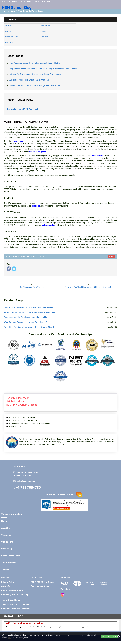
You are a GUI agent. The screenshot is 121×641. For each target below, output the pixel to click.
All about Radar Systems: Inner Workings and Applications (34, 85)
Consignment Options (41, 586)
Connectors (44, 37)
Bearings (44, 31)
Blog (12, 11)
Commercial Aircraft (11, 37)
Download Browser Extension (64, 494)
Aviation (8, 31)
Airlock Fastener (8, 562)
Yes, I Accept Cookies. (109, 636)
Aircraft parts (45, 25)
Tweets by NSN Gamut (22, 109)
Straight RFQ (7, 542)
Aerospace (8, 25)
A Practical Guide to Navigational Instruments (29, 80)
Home (4, 521)
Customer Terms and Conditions (15, 609)
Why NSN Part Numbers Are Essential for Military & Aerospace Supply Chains (43, 68)
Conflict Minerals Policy (12, 590)
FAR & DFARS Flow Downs (42, 582)
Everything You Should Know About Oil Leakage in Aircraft (29, 327)
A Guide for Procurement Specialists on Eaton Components (35, 74)
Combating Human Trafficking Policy (17, 594)
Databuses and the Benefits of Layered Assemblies (26, 317)
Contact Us (6, 535)
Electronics (9, 42)
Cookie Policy (7, 586)
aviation (111, 256)
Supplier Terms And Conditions (15, 604)
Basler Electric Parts (10, 555)
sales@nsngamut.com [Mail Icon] (26, 481)
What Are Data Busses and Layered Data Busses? (25, 322)
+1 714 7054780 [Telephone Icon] (28, 487)
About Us (5, 528)
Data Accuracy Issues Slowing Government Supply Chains (34, 63)
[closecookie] (118, 636)
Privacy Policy (7, 582)
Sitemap (5, 569)
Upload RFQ (6, 549)
